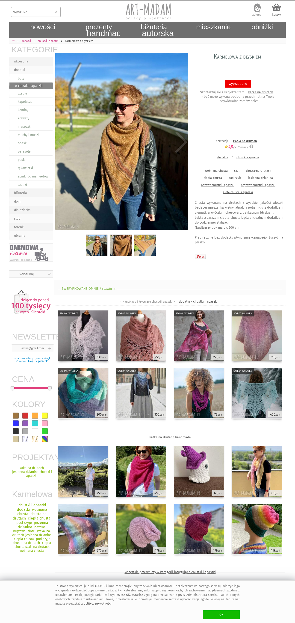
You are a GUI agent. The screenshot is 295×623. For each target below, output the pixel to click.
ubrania (19, 236)
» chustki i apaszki (28, 86)
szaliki (22, 185)
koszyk (276, 14)
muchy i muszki (29, 135)
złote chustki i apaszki (238, 192)
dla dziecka (22, 210)
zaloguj (257, 14)
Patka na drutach (260, 92)
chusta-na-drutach (258, 170)
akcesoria (21, 61)
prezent (42, 361)
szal (236, 170)
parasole (24, 152)
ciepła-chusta (213, 178)
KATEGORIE (32, 49)
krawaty (23, 118)
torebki (19, 227)
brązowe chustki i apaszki (258, 185)
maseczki (24, 127)
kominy (23, 110)
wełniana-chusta (216, 170)
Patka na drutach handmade (170, 437)
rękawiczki (25, 168)
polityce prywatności (98, 603)
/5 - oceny (236, 147)
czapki (22, 93)
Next (180, 142)
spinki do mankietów (33, 176)
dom (17, 202)
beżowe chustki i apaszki (217, 185)
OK (221, 615)
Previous (61, 142)
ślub (17, 219)
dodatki (19, 70)
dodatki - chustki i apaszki (198, 302)
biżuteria (20, 193)
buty (21, 78)
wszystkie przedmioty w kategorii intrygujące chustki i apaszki (170, 572)
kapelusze (25, 102)
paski (22, 160)
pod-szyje (235, 178)
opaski (22, 143)
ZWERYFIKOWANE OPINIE (89, 289)
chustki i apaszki (247, 157)
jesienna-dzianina (260, 178)
